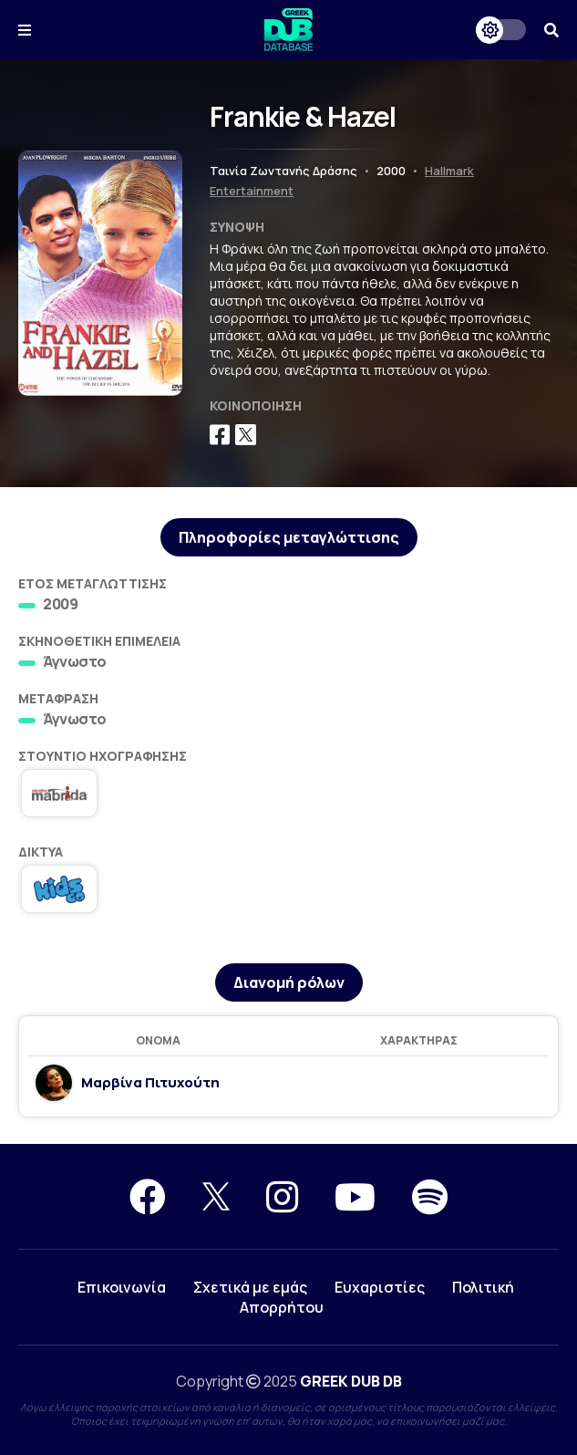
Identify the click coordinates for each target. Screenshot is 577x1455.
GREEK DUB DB (351, 1381)
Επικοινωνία (121, 1287)
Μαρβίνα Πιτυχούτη (150, 1082)
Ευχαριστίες (380, 1287)
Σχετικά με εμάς (250, 1287)
